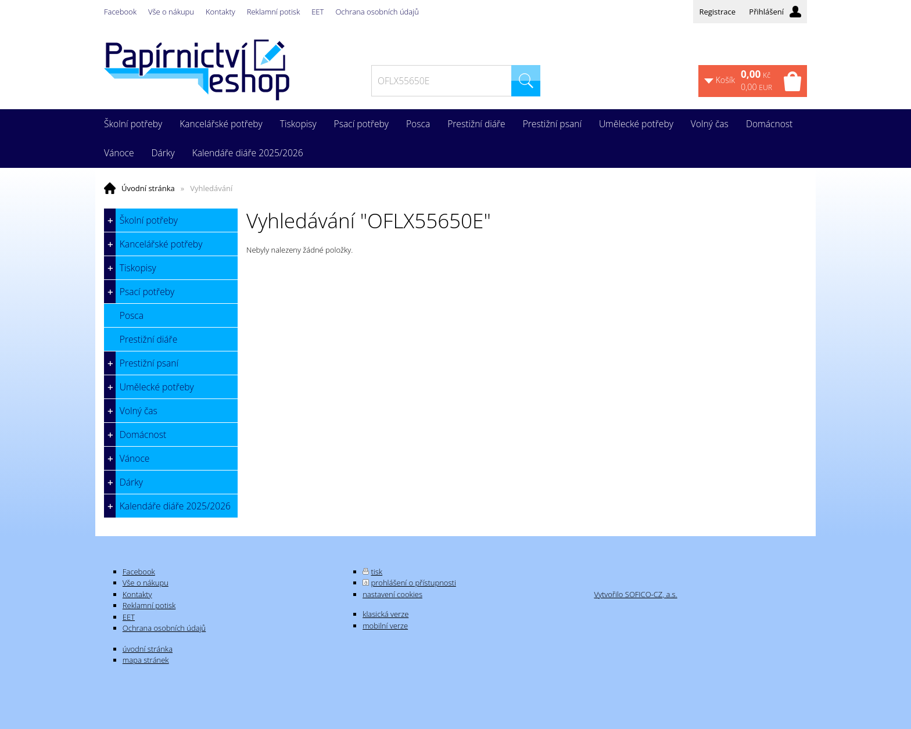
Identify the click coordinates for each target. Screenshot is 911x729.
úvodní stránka (148, 649)
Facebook (120, 11)
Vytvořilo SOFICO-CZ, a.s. (635, 594)
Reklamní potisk (273, 11)
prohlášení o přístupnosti (413, 582)
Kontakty (220, 11)
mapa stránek (146, 660)
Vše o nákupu (171, 11)
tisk (377, 571)
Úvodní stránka (148, 188)
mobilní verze (385, 625)
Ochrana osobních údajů (376, 11)
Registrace (717, 11)
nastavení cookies (392, 594)
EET (317, 11)
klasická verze (385, 614)
